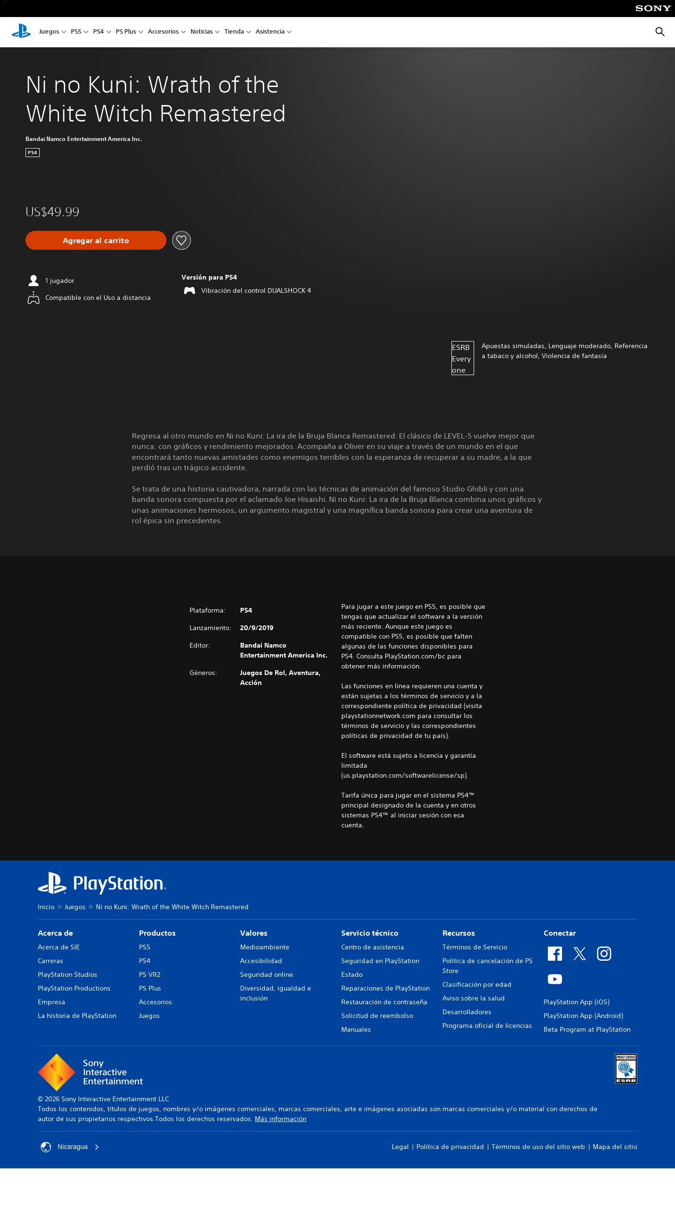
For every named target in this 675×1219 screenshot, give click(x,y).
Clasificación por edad (476, 984)
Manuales (356, 1029)
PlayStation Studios (67, 974)
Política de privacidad (450, 1146)
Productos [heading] (157, 933)
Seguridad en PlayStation (380, 960)
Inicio (46, 907)
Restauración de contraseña (384, 1002)
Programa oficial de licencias (487, 1025)
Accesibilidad (261, 960)
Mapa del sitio (615, 1146)
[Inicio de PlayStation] (21, 32)
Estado (352, 974)
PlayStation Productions (74, 988)
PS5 (76, 32)
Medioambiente (264, 947)
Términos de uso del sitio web (538, 1146)
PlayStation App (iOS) (576, 1002)
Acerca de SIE (59, 947)
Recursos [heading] (458, 933)
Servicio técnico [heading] (369, 933)
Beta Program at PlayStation (587, 1029)
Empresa (51, 1002)
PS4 (98, 32)
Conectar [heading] (560, 933)
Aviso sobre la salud (473, 998)
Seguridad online (266, 974)
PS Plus (126, 32)
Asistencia (270, 32)
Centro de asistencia (372, 947)
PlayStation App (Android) (583, 1015)
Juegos (49, 32)
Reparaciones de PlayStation (385, 988)
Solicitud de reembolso (377, 1015)
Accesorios (163, 32)
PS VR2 (149, 974)
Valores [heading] (254, 933)
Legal (400, 1146)
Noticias (201, 32)
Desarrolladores (467, 1012)
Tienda (234, 32)
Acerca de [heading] (55, 933)
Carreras (50, 960)
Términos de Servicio (474, 947)
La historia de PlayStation (77, 1015)
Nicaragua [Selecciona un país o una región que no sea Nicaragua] (70, 1147)
